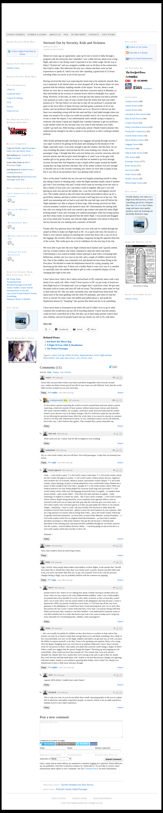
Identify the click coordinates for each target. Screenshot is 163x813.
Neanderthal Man (18, 222)
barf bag (61, 355)
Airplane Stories (132, 101)
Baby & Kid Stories (54, 49)
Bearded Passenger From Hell (19, 285)
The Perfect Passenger (57, 348)
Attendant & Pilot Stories (135, 114)
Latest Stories (16, 34)
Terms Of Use (12, 111)
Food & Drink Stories (134, 135)
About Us (55, 34)
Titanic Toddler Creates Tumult (20, 287)
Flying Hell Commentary (135, 131)
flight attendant (106, 355)
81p (65, 400)
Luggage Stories (132, 144)
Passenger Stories (132, 161)
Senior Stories (131, 174)
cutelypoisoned (56, 400)
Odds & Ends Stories (133, 153)
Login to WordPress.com (66, 743)
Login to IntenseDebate (47, 743)
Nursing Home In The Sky (18, 290)
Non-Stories (130, 148)
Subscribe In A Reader (138, 52)
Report (120, 392)
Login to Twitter (82, 743)
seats (78, 358)
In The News (78, 34)
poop (62, 358)
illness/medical (49, 358)
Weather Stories (131, 178)
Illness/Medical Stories (134, 140)
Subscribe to (55, 759)
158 (11, 215)
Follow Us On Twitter (138, 47)
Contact (94, 34)
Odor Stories (130, 157)
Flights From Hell (81, 19)
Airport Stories (131, 105)
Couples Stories (131, 123)
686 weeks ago (59, 588)
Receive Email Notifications (141, 58)
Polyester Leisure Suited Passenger (71, 789)
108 (11, 228)
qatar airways (70, 358)
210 (11, 202)
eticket (96, 355)
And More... (148, 88)
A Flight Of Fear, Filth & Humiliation (65, 345)
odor (57, 358)
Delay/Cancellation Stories (136, 127)
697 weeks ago (57, 377)
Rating (56, 372)
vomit (90, 358)
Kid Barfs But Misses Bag (59, 341)
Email (69, 748)
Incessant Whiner (18, 209)
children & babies (72, 355)
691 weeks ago (57, 562)
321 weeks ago (63, 692)
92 (11, 260)
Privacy (10, 106)
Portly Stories (130, 166)
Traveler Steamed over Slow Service (77, 785)
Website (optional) (102, 748)
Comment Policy (91, 768)
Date (49, 372)
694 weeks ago (57, 546)
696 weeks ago (62, 434)
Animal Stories (131, 110)
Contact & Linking (14, 98)
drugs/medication (86, 355)
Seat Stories (130, 170)
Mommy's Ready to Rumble (18, 299)
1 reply (53, 462)
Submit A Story (37, 34)
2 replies (54, 392)
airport (54, 355)
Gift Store (108, 34)
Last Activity (65, 372)
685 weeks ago (67, 470)
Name (42, 748)
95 (11, 244)
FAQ (66, 34)
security (84, 358)
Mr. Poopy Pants (14, 279)
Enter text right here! (81, 729)
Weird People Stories (133, 183)
